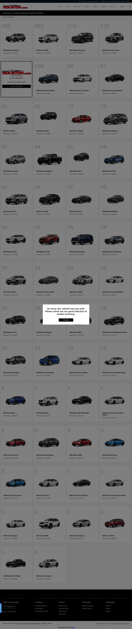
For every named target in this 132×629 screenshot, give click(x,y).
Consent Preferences (0, 608)
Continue (66, 320)
